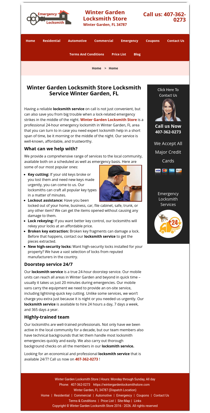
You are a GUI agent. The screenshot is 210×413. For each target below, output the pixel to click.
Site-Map (124, 401)
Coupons (152, 41)
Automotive (77, 41)
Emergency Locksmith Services (168, 199)
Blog (137, 54)
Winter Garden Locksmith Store (108, 119)
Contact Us (175, 41)
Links (137, 401)
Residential (51, 41)
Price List (119, 54)
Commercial (103, 41)
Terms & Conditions (82, 401)
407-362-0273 (175, 16)
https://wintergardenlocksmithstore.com (121, 384)
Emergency (129, 41)
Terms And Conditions (87, 54)
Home (30, 41)
